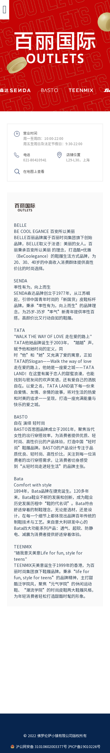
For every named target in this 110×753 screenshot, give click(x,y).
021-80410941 (35, 160)
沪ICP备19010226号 (84, 746)
